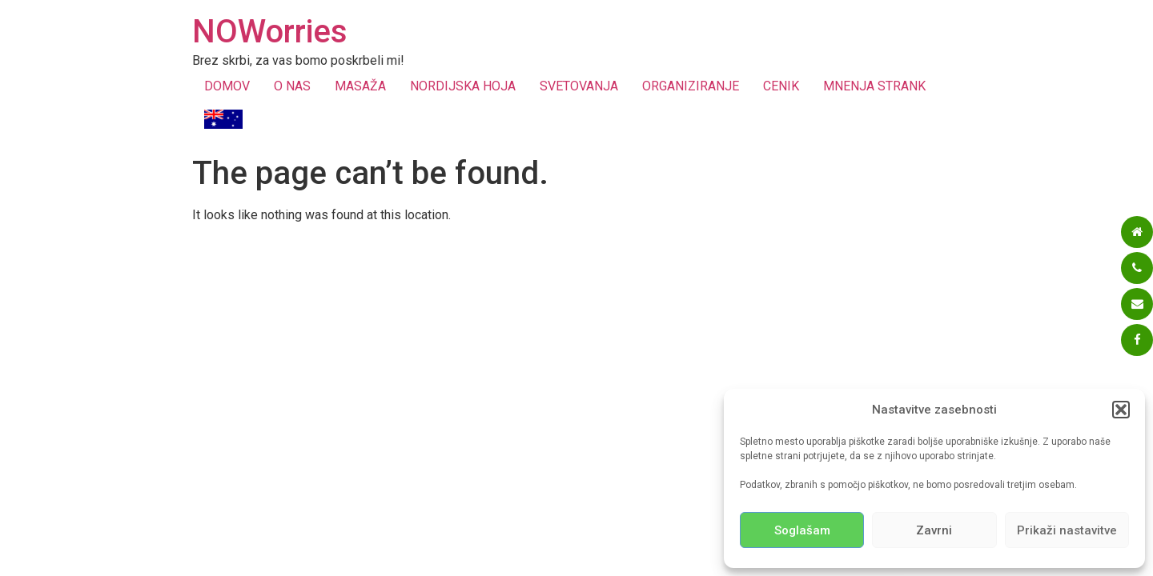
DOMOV (227, 86)
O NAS (292, 86)
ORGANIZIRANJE (690, 86)
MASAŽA (360, 86)
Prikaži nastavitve (1067, 530)
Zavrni (934, 530)
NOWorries (270, 31)
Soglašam (802, 530)
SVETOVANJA (579, 86)
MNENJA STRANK (874, 86)
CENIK (781, 86)
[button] (1121, 410)
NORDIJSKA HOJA (463, 86)
